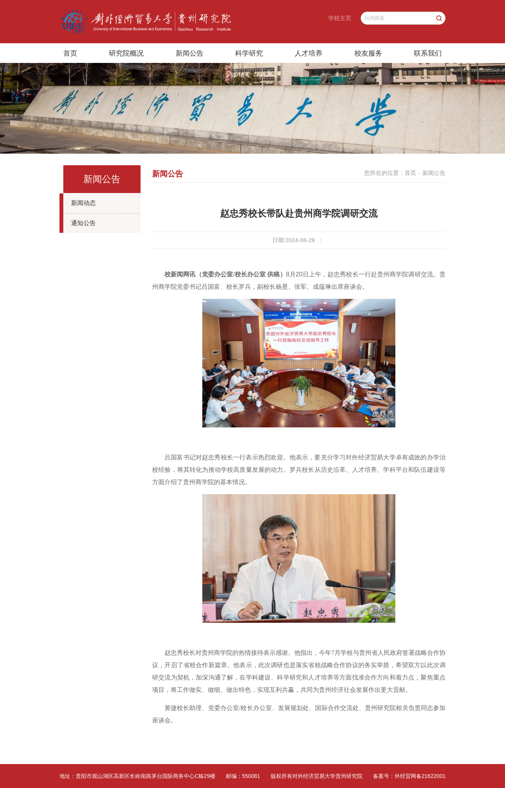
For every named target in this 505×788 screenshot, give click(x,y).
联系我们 (428, 53)
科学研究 (249, 53)
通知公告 (83, 223)
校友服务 (368, 53)
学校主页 (339, 18)
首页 (70, 53)
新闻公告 (189, 53)
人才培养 (308, 53)
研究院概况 (126, 53)
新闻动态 (83, 203)
